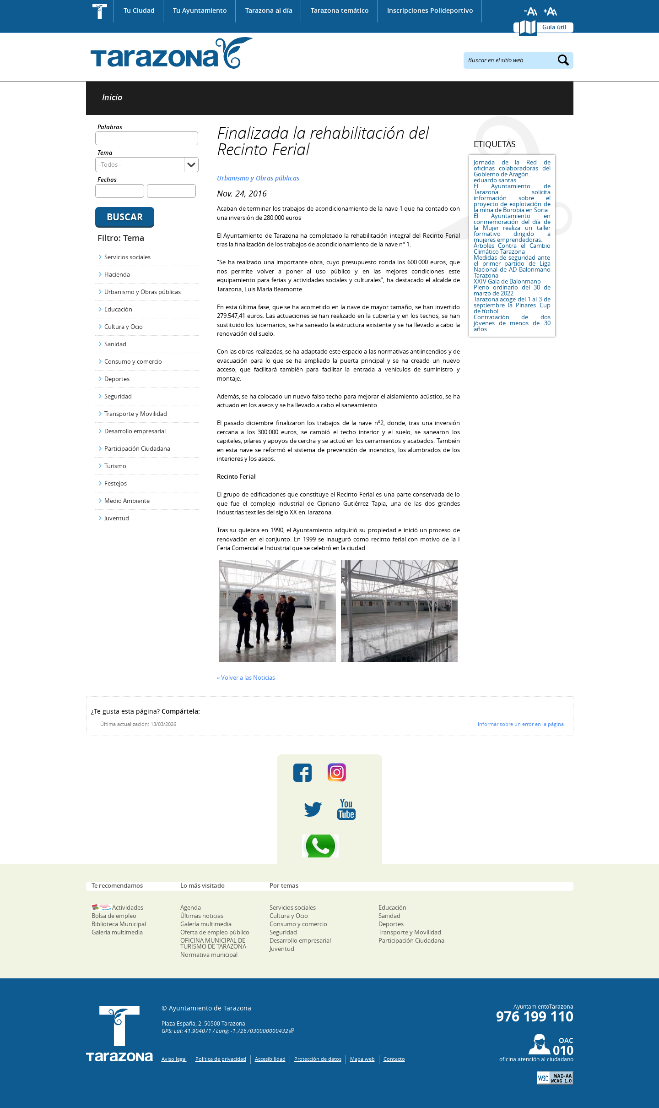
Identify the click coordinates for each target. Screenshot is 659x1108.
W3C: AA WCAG (555, 1078)
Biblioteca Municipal (119, 924)
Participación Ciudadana (137, 448)
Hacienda (117, 274)
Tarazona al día (268, 10)
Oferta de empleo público (214, 932)
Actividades (127, 907)
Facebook (302, 772)
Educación (118, 309)
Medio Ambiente (127, 501)
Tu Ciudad (139, 10)
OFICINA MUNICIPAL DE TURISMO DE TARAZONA (213, 943)
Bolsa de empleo (114, 916)
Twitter (313, 809)
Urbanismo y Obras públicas (142, 292)
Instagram (346, 772)
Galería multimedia (117, 932)
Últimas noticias (201, 916)
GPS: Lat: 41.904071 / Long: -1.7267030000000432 (225, 1030)
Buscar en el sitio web (496, 59)
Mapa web (362, 1058)
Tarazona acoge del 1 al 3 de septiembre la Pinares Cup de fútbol (512, 305)
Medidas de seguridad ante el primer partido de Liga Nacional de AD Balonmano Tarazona (512, 266)
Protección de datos (317, 1058)
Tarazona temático (340, 10)
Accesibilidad (270, 1058)
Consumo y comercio (133, 361)
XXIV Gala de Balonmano (507, 281)
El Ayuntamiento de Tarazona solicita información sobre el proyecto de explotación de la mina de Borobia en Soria (512, 198)
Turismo (115, 466)
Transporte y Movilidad (135, 413)
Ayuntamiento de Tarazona (169, 53)
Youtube (346, 809)
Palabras (109, 127)
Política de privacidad (220, 1058)
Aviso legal (174, 1058)
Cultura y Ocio (123, 326)
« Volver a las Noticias (246, 677)
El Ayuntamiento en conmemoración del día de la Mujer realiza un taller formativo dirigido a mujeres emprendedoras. (512, 228)
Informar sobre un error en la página (521, 723)
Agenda (190, 907)
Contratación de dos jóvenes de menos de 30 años (512, 323)
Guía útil (554, 27)
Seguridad (118, 396)
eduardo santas (495, 180)
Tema (105, 153)
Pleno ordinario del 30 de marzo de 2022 (512, 290)
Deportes (117, 379)
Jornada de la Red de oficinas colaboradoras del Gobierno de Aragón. (512, 168)
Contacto (394, 1058)
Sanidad (115, 344)
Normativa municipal (209, 954)
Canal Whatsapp (329, 846)
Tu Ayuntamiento (200, 10)
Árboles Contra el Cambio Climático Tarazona (512, 248)
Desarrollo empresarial (135, 431)
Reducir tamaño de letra (531, 11)
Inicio (100, 11)
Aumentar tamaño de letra (550, 11)
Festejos (115, 483)
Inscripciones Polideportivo (430, 10)
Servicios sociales (127, 257)
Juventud (116, 518)
